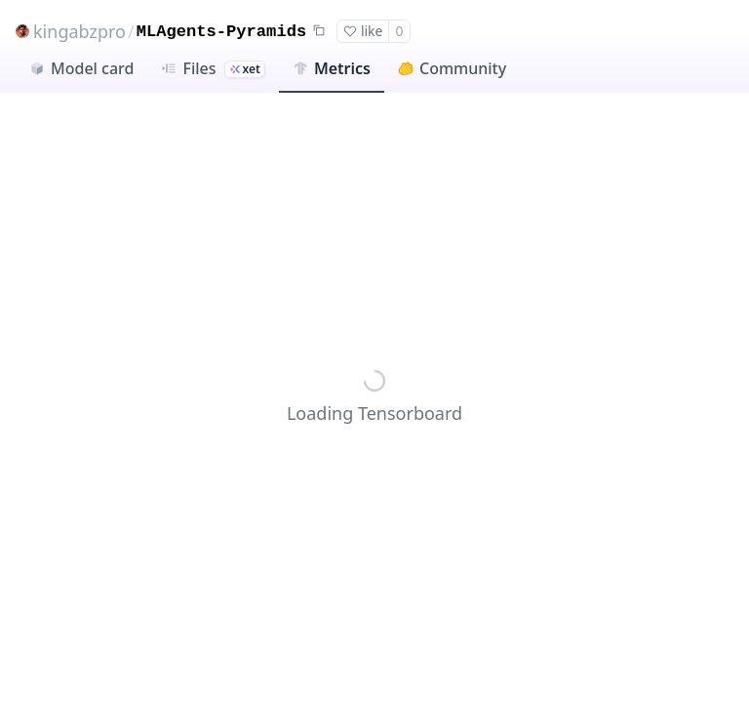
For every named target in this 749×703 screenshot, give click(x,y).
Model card (81, 68)
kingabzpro (79, 31)
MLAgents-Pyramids (222, 31)
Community (452, 68)
